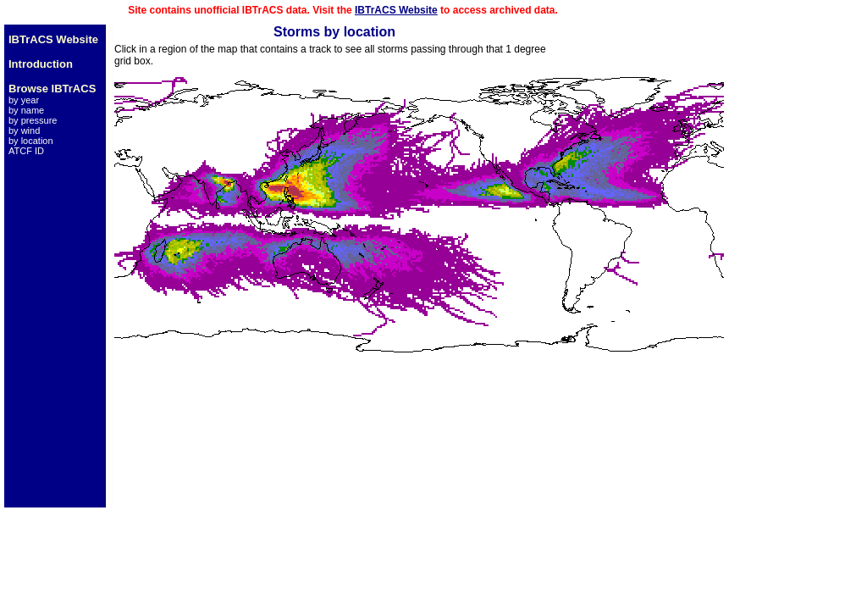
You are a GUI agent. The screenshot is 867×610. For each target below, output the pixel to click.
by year (23, 100)
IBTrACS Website (396, 10)
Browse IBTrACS (52, 88)
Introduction (40, 64)
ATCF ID (26, 151)
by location (30, 141)
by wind (24, 130)
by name (26, 110)
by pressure (32, 120)
